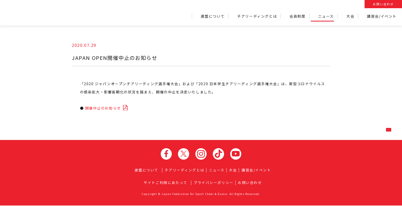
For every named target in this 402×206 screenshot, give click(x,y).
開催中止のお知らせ (104, 108)
